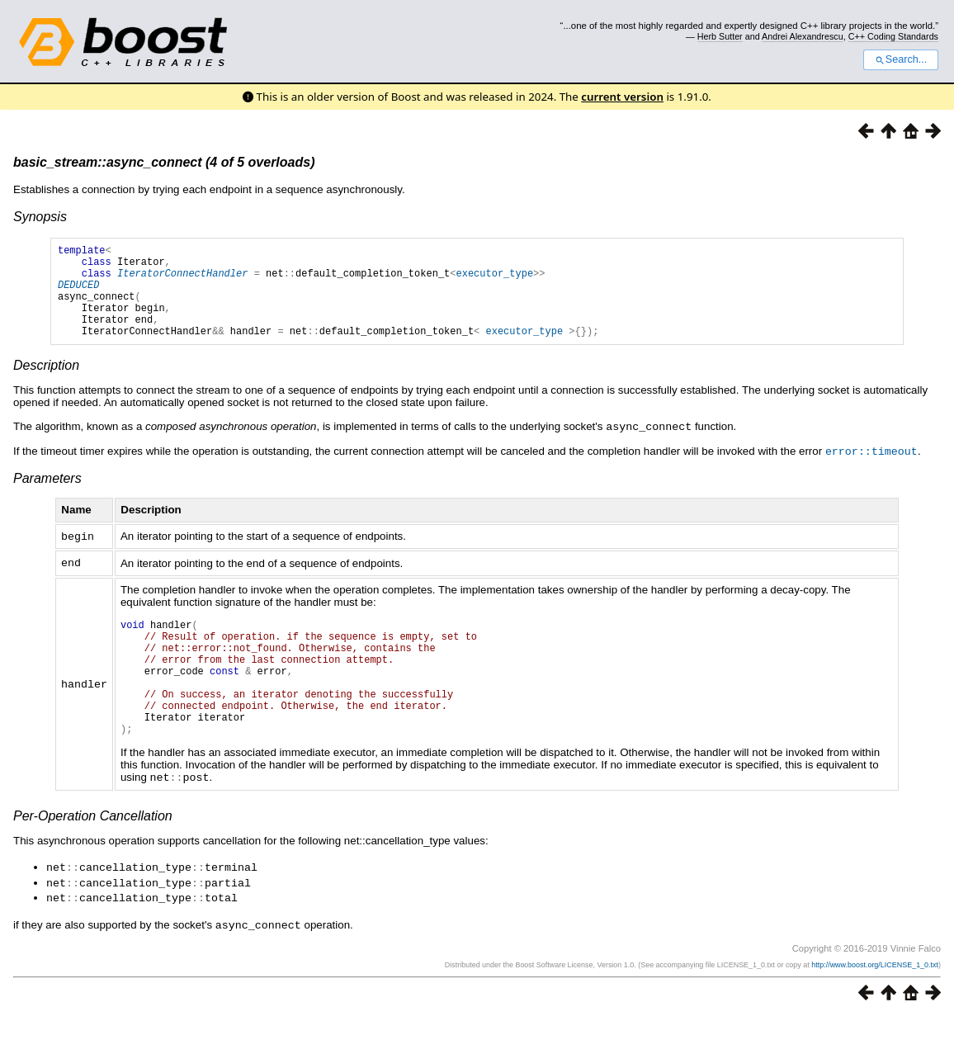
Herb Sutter (720, 36)
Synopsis (40, 217)
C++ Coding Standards (893, 36)
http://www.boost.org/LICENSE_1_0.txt (874, 1002)
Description (46, 385)
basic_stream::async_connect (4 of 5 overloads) (163, 162)
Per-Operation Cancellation (92, 856)
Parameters (47, 496)
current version (622, 96)
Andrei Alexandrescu (802, 36)
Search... (901, 59)
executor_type (494, 280)
